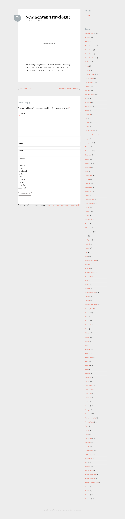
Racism (87, 329)
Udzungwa (88, 442)
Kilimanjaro (88, 228)
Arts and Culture (89, 82)
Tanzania (87, 406)
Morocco (87, 268)
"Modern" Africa (89, 33)
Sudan (86, 402)
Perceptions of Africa (91, 304)
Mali (86, 252)
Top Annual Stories (90, 418)
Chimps (87, 126)
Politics (87, 317)
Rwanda (87, 353)
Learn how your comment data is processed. (63, 205)
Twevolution (88, 438)
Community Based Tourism (92, 135)
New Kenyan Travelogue (48, 17)
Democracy (88, 151)
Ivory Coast (88, 220)
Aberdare (87, 37)
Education (88, 167)
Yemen (87, 487)
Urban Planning (89, 454)
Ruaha (86, 345)
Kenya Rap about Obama (68, 88)
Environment (88, 175)
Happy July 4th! (27, 88)
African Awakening (90, 46)
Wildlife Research (90, 478)
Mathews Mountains (91, 260)
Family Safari (88, 187)
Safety (87, 361)
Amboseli (87, 70)
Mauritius (87, 264)
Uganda (87, 446)
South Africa (88, 385)
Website (22, 158)
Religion (87, 337)
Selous (87, 369)
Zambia (87, 491)
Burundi (87, 110)
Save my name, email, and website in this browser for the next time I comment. (23, 176)
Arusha (39, 20)
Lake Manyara (89, 232)
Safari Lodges (89, 357)
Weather (87, 466)
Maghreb (87, 244)
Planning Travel (89, 309)
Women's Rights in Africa (92, 482)
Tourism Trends (89, 422)
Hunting (87, 215)
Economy (87, 163)
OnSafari (87, 300)
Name (21, 143)
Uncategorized (89, 450)
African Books (89, 50)
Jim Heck (87, 15)
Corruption (88, 143)
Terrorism (88, 414)
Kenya (86, 224)
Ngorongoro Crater (90, 292)
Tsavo (86, 426)
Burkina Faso (88, 106)
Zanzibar (87, 495)
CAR (86, 118)
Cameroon (88, 114)
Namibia (87, 288)
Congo (87, 139)
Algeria (87, 66)
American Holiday (90, 74)
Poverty (87, 321)
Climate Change (89, 130)
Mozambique (88, 276)
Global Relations (89, 199)
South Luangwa (89, 389)
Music (86, 280)
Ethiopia (87, 179)
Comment (22, 115)
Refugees (87, 333)
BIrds (86, 98)
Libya (86, 236)
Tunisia (87, 434)
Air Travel (88, 62)
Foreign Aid (88, 191)
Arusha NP (88, 86)
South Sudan (88, 393)
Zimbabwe (88, 499)
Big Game (87, 90)
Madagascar (88, 240)
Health (87, 207)
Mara (86, 256)
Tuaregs (87, 430)
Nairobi (87, 284)
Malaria (87, 248)
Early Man (88, 155)
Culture (87, 147)
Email (21, 151)
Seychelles (88, 377)
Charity (87, 122)
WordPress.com (76, 510)
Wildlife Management (91, 474)
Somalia (87, 381)
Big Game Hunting (90, 94)
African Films (88, 54)
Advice (87, 42)
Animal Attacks (89, 78)
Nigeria (87, 296)
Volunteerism (88, 458)
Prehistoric (88, 325)
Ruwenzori (88, 349)
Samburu (87, 365)
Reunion (87, 341)
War (86, 462)
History (87, 211)
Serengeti (87, 373)
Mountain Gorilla (90, 272)
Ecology (87, 159)
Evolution (87, 183)
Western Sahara (89, 470)
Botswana (88, 102)
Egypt (86, 171)
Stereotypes (88, 398)
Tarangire (87, 410)
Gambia (87, 195)
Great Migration (89, 203)
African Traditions (90, 58)
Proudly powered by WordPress (52, 510)
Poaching (87, 313)
